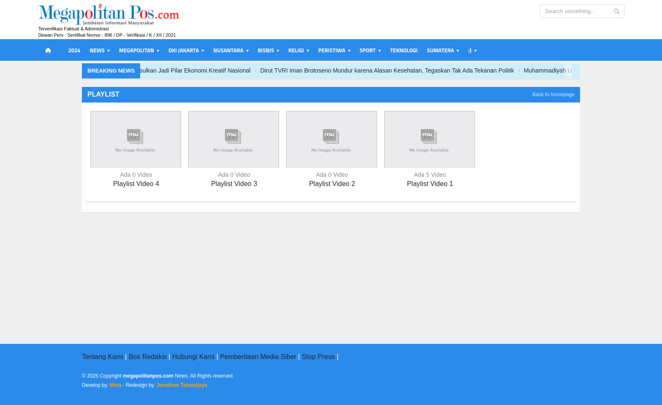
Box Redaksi (148, 356)
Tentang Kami (102, 356)
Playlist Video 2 (332, 183)
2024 (74, 50)
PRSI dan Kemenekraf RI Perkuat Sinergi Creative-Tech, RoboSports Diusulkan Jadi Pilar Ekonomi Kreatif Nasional (187, 70)
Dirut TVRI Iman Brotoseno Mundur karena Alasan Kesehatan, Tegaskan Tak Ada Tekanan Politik (475, 70)
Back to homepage (553, 94)
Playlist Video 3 (234, 183)
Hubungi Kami (193, 356)
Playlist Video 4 (136, 183)
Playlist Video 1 (430, 183)
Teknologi (404, 50)
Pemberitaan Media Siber (258, 356)
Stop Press (318, 356)
